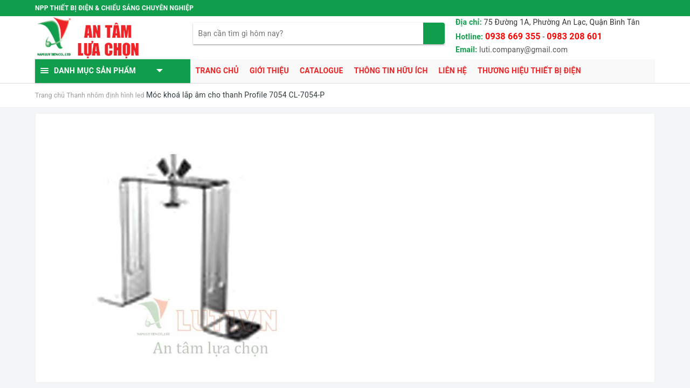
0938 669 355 (513, 36)
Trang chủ (217, 70)
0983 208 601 (574, 36)
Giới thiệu (269, 70)
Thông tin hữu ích (391, 70)
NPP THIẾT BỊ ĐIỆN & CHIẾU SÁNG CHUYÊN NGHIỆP (114, 8)
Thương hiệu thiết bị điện (529, 70)
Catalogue (321, 70)
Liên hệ (453, 70)
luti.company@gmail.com (523, 49)
